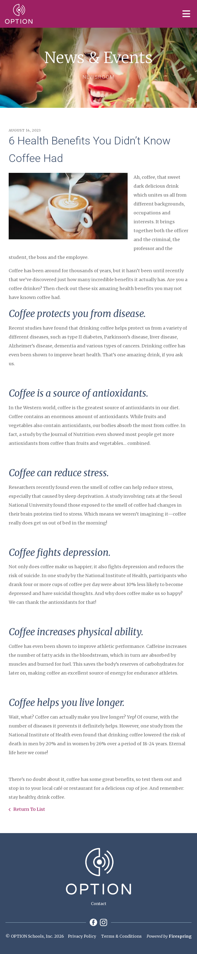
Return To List (28, 809)
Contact (98, 903)
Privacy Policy (82, 936)
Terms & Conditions (121, 936)
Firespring (180, 936)
